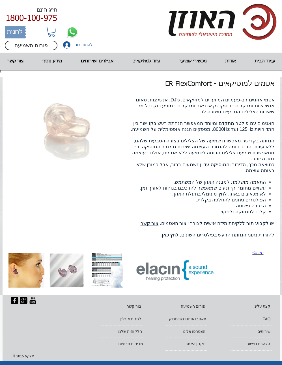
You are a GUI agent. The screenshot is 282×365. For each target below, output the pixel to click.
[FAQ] (251, 319)
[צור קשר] (121, 306)
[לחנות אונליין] (121, 319)
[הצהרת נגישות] (250, 344)
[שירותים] (250, 331)
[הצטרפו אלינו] (186, 331)
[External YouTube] (66, 209)
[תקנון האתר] (186, 344)
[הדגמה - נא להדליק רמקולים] (174, 270)
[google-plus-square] (23, 300)
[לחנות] (15, 32)
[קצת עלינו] (251, 306)
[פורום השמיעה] (31, 45)
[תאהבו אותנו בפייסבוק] (184, 319)
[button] (51, 32)
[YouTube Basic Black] (32, 300)
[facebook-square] (14, 300)
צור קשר (150, 223)
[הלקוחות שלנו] (122, 331)
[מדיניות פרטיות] (123, 344)
